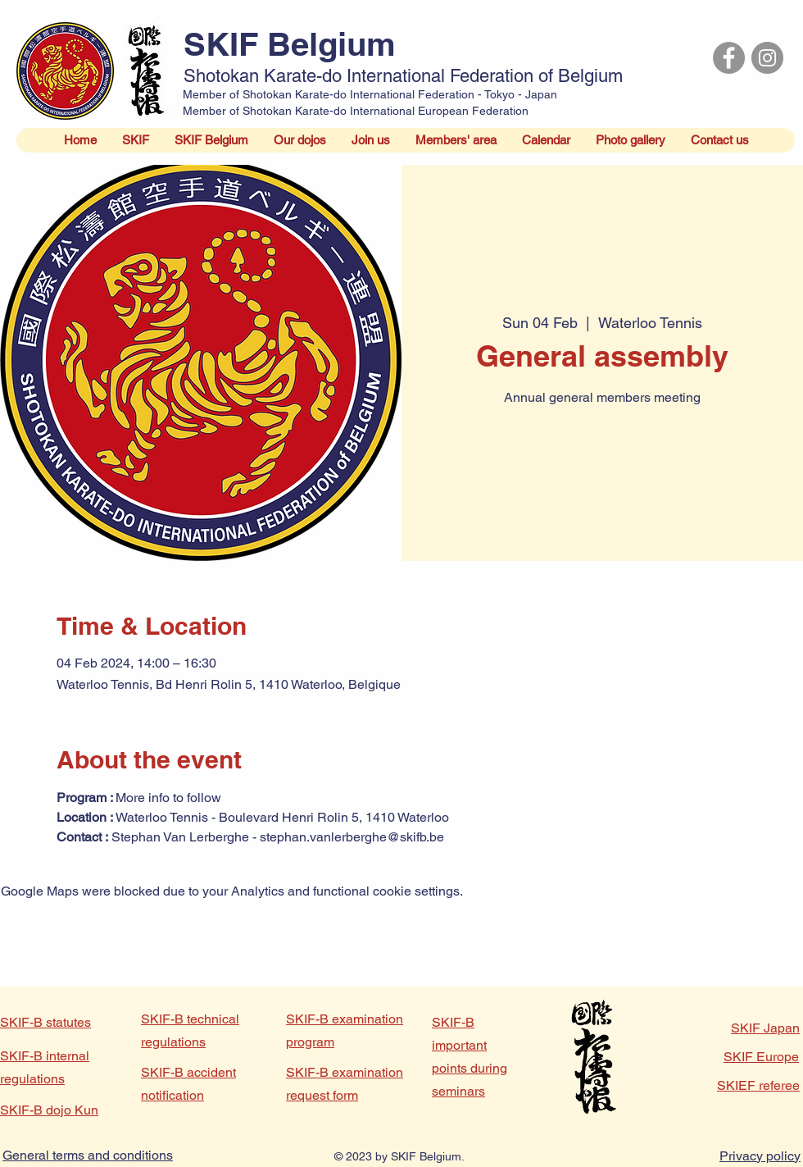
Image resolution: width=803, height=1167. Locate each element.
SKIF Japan (765, 1028)
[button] (135, 140)
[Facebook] (729, 58)
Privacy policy (760, 1156)
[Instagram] (767, 58)
